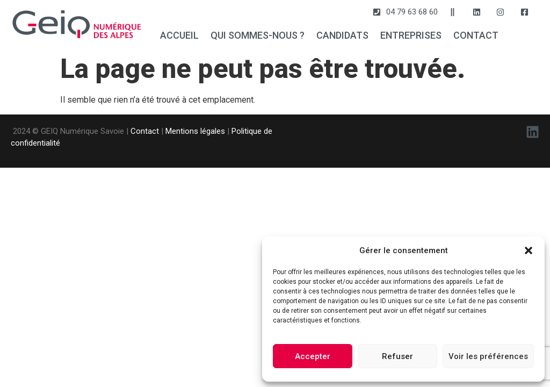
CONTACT (475, 35)
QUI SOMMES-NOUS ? (258, 35)
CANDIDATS (342, 35)
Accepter (312, 356)
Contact (145, 131)
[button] (528, 250)
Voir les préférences (488, 356)
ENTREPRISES (411, 35)
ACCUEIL (179, 35)
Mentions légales (195, 131)
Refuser (397, 356)
